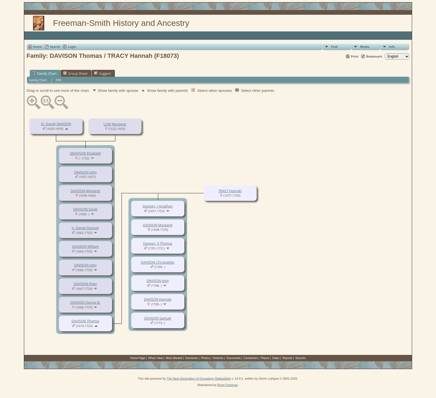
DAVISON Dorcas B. (85, 302)
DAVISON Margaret (85, 191)
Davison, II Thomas (157, 243)
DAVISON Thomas (85, 321)
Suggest (102, 73)
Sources (300, 358)
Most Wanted (174, 358)
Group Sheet (75, 73)
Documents (234, 358)
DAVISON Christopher (157, 262)
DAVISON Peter (85, 283)
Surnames (191, 358)
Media (364, 47)
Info (392, 47)
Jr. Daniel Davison (85, 228)
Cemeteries (251, 358)
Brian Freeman (227, 385)
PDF (58, 80)
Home (37, 47)
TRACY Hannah (229, 191)
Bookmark (374, 56)
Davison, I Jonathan (158, 206)
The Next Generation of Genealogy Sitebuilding (199, 378)
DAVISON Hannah (158, 299)
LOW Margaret (114, 124)
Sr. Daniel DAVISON (56, 124)
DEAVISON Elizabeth (85, 153)
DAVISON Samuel (157, 318)
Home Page (137, 358)
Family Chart (44, 73)
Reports (287, 358)
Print (354, 56)
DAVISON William (85, 246)
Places (265, 358)
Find (334, 47)
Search (55, 47)
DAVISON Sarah (85, 209)
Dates (275, 358)
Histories (218, 358)
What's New (155, 358)
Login (72, 47)
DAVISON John (85, 172)
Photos (205, 358)
